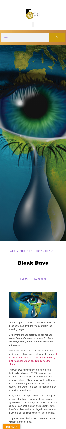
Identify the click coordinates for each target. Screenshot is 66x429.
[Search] (57, 37)
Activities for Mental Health (33, 251)
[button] (33, 24)
